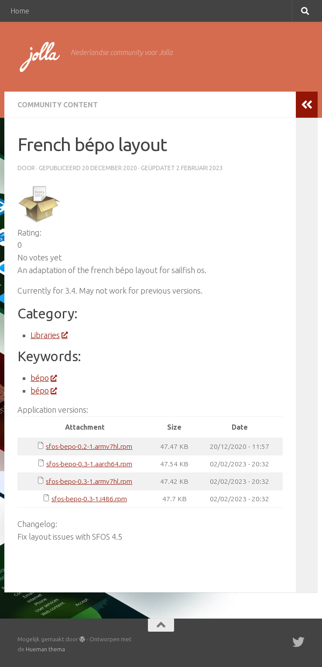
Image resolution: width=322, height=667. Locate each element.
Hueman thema (45, 649)
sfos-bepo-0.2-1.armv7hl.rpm (89, 446)
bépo (43, 377)
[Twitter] (298, 642)
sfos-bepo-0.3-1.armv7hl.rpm (89, 481)
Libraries (49, 335)
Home (19, 11)
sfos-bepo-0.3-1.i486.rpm (89, 499)
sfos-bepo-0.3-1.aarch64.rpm (89, 464)
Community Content (57, 105)
